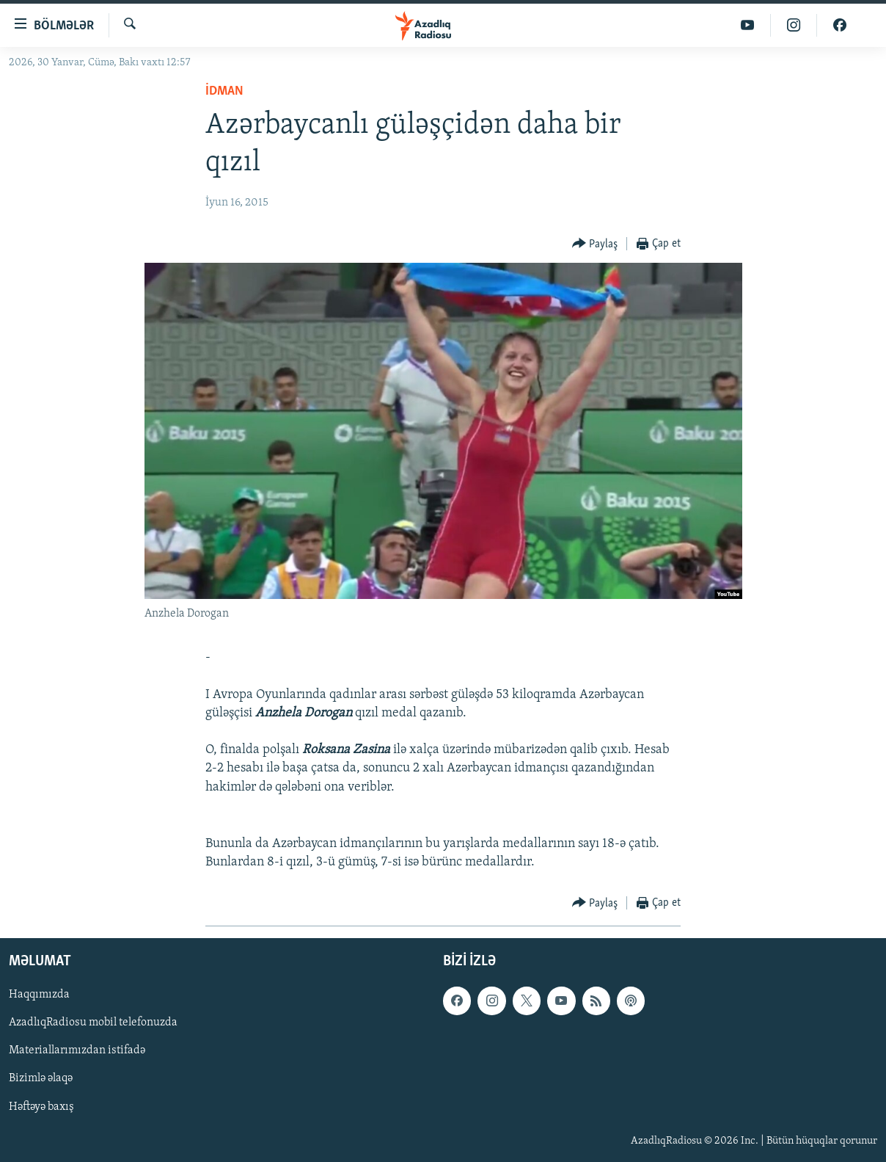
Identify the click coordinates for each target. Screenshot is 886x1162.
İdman (224, 91)
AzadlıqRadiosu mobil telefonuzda (93, 1022)
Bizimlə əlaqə (41, 1078)
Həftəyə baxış (41, 1106)
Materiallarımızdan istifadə (77, 1050)
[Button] (595, 244)
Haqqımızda (39, 995)
